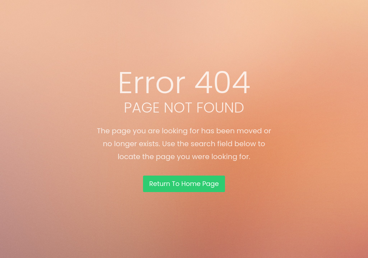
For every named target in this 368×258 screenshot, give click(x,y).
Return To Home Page (184, 183)
